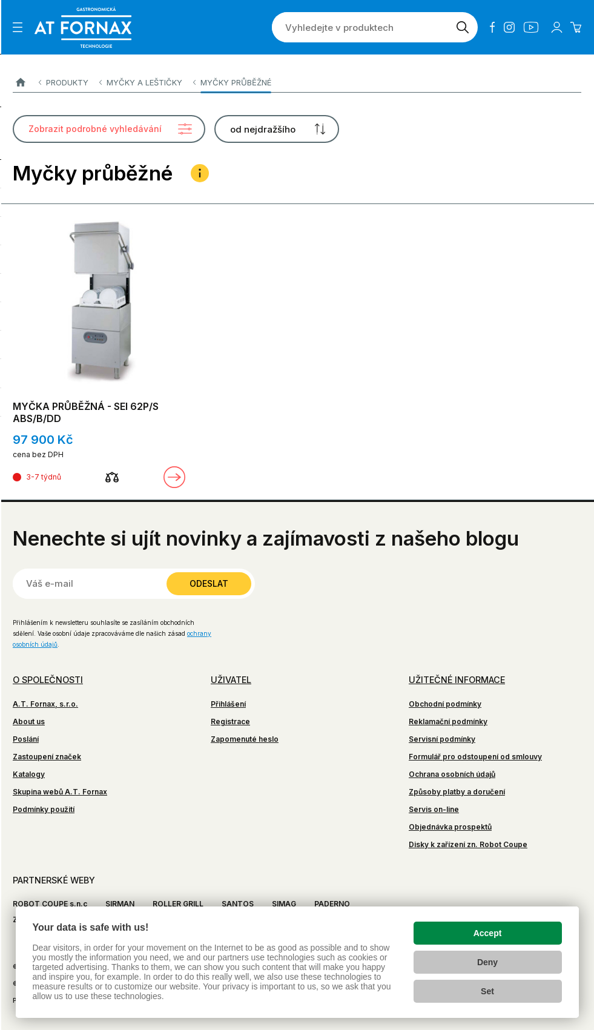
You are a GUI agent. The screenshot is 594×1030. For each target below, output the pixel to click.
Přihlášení (228, 703)
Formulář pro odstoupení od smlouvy (475, 756)
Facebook (492, 27)
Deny (487, 962)
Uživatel (231, 680)
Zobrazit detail (174, 477)
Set (487, 991)
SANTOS (238, 903)
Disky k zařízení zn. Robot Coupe (468, 844)
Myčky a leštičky (144, 82)
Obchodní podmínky (445, 703)
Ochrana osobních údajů (452, 774)
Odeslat (209, 583)
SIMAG (284, 903)
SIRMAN (119, 903)
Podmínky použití (43, 809)
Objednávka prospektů (450, 826)
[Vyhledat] (462, 27)
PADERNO (332, 903)
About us (29, 721)
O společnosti (48, 680)
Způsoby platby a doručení (457, 791)
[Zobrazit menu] (17, 27)
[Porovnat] (112, 477)
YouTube (531, 27)
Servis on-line (434, 809)
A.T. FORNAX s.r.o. (20, 82)
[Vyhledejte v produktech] (359, 27)
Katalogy (29, 774)
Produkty (67, 82)
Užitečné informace (457, 680)
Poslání (26, 739)
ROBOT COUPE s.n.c (50, 903)
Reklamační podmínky (448, 721)
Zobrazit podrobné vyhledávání (95, 129)
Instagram (509, 27)
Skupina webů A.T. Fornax (60, 791)
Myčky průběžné (235, 82)
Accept (488, 933)
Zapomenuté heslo (245, 739)
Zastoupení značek (47, 756)
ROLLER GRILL (178, 903)
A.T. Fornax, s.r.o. (45, 703)
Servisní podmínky (442, 739)
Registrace (230, 721)
